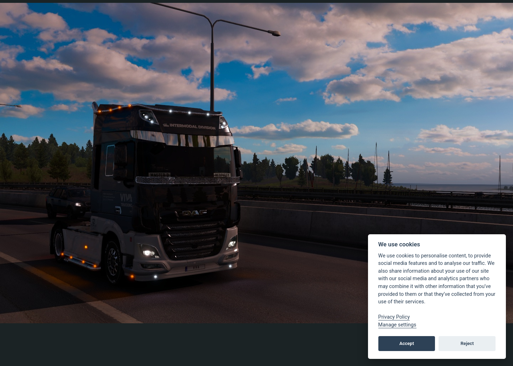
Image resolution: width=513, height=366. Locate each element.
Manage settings (397, 325)
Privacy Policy (394, 317)
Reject (467, 343)
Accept (406, 343)
